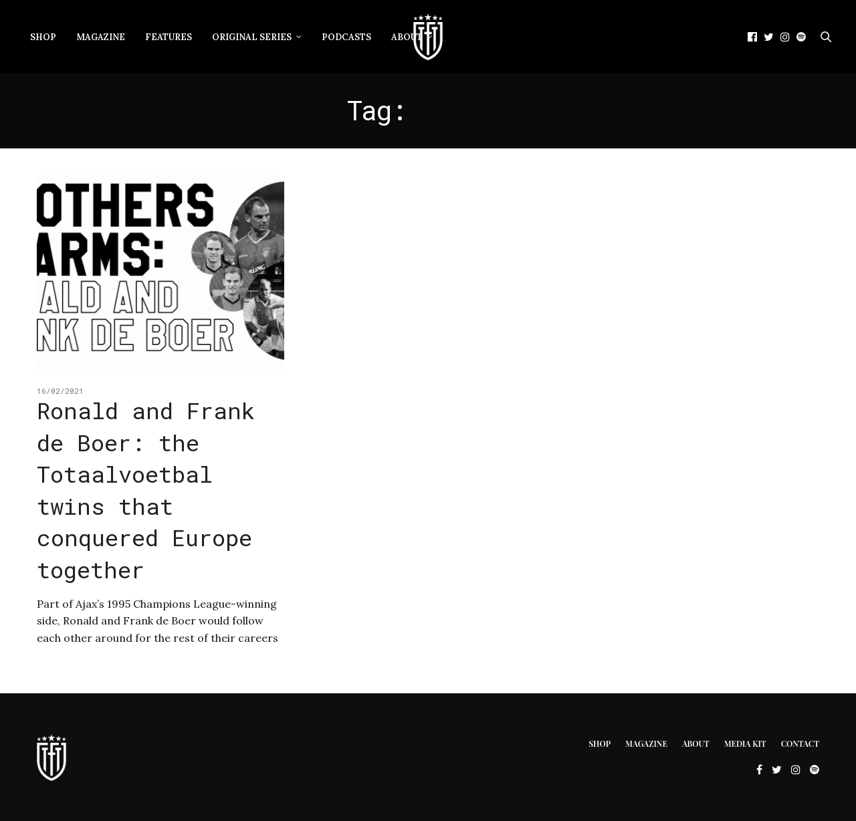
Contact (800, 743)
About (407, 37)
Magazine (100, 37)
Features (168, 37)
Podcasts (346, 37)
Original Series (252, 37)
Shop (43, 37)
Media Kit (745, 743)
